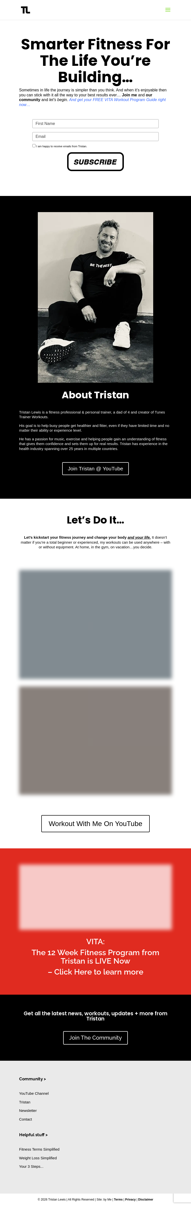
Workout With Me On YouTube (96, 824)
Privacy (130, 1199)
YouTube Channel (34, 1093)
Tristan (24, 1102)
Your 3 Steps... (31, 1166)
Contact (25, 1119)
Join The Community (95, 1037)
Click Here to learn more (98, 971)
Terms (118, 1199)
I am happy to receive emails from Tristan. (61, 146)
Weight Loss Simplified (38, 1158)
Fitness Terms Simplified (39, 1149)
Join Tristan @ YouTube (95, 468)
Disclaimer (145, 1199)
